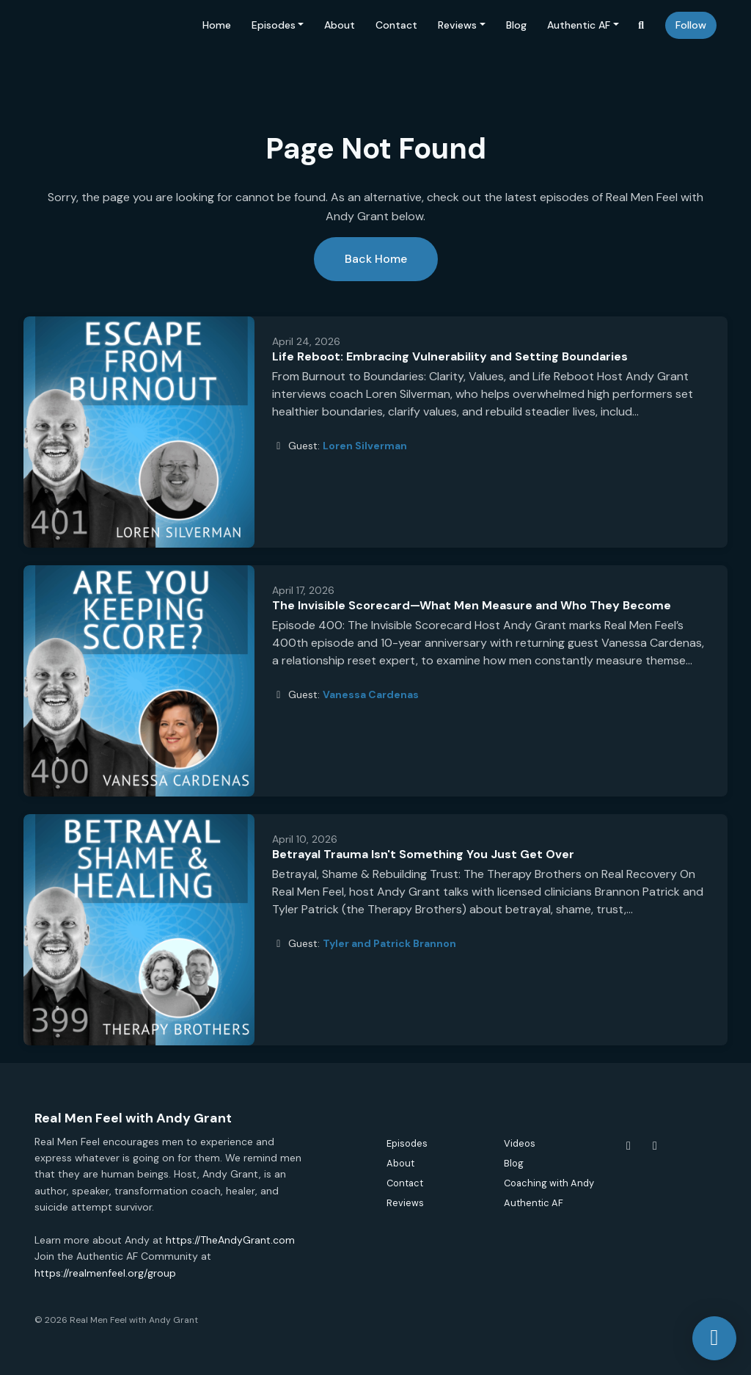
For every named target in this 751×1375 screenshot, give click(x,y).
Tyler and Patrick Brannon (389, 943)
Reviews (457, 25)
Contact (396, 25)
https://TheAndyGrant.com (230, 1240)
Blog (516, 25)
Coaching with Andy (549, 1183)
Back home (376, 258)
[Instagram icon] (655, 1145)
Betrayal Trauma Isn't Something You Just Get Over (423, 854)
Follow (690, 25)
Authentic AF (578, 25)
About (339, 25)
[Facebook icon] (628, 1145)
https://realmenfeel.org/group (105, 1273)
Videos (519, 1143)
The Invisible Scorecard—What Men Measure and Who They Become (471, 605)
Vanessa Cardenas (371, 694)
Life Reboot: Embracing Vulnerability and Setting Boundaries (450, 356)
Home (216, 25)
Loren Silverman (365, 445)
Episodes (274, 25)
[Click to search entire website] (641, 25)
